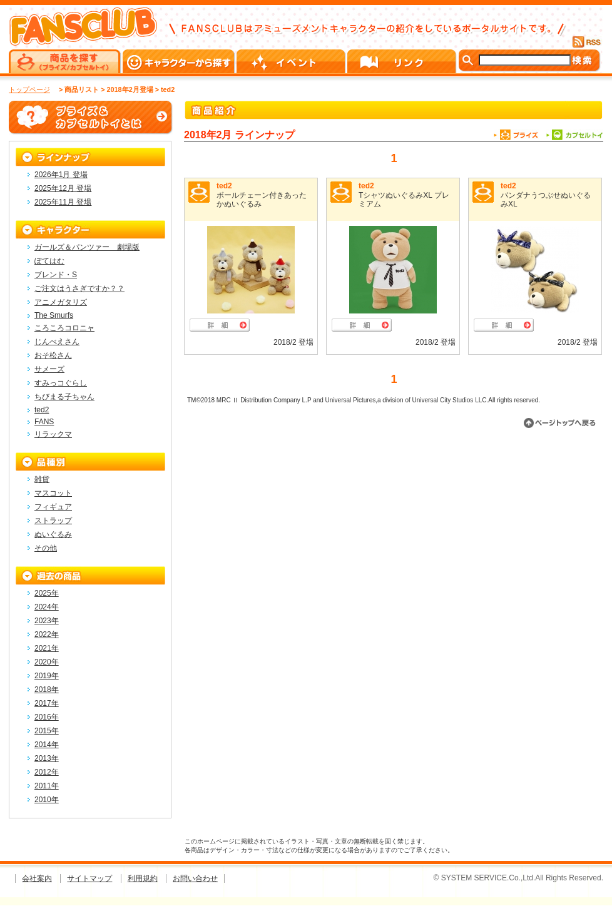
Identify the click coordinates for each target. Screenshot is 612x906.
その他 (45, 548)
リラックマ (53, 434)
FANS (44, 421)
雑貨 (41, 479)
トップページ (29, 89)
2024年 (46, 607)
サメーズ (49, 369)
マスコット (53, 493)
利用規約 (143, 878)
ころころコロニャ (64, 327)
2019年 (46, 675)
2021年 (46, 648)
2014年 (46, 744)
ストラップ (53, 520)
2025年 (46, 593)
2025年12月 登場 (62, 188)
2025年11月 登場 (62, 202)
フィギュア (53, 506)
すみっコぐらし (60, 383)
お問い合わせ (195, 878)
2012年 (46, 772)
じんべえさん (56, 341)
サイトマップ (89, 878)
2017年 (46, 703)
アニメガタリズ (60, 302)
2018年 (46, 689)
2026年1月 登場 (61, 174)
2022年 (46, 634)
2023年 (46, 620)
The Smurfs (53, 315)
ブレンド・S (55, 274)
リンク (402, 61)
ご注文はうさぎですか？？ (79, 288)
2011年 (46, 785)
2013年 (46, 758)
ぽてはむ (49, 261)
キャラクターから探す (180, 61)
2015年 (46, 730)
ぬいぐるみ (53, 534)
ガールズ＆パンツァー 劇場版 (87, 247)
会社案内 (37, 878)
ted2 (224, 185)
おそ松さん (53, 355)
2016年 (46, 717)
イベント (292, 61)
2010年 (46, 799)
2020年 (46, 662)
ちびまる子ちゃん (64, 396)
